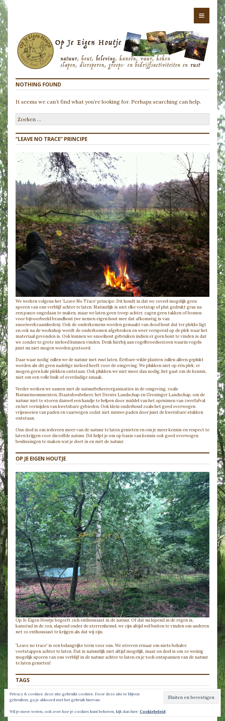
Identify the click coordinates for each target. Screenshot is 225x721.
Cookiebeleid (153, 711)
